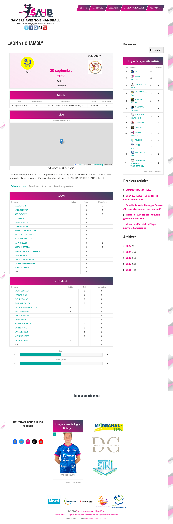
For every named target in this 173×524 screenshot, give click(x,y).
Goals (86, 202)
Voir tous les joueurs (73, 483)
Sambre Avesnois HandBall (90, 511)
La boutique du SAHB (134, 8)
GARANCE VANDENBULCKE (25, 231)
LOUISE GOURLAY (22, 291)
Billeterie (114, 8)
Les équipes (98, 8)
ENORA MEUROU (21, 340)
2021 (128, 269)
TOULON (136, 140)
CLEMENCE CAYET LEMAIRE (25, 239)
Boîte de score (18, 186)
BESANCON (137, 122)
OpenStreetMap (97, 165)
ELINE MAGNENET (22, 226)
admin (57, 515)
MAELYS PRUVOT (21, 210)
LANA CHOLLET (21, 243)
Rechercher (129, 44)
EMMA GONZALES (22, 316)
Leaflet (78, 165)
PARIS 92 (136, 127)
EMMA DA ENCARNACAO (24, 259)
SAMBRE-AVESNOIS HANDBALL (35, 20)
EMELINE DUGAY (21, 299)
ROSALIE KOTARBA (22, 247)
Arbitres (46, 186)
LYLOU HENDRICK (21, 222)
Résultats (34, 186)
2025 (128, 245)
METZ (135, 72)
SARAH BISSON (21, 320)
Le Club (84, 8)
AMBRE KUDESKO (22, 268)
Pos (126, 67)
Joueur (16, 202)
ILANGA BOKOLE (21, 332)
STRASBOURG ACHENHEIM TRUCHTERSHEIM (138, 163)
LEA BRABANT (20, 206)
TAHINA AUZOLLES (22, 303)
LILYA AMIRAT (20, 218)
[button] (61, 141)
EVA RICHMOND (21, 328)
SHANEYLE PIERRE (22, 336)
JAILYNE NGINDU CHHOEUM (26, 307)
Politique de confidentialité (85, 515)
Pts (151, 67)
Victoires (158, 67)
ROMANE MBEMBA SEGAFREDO (27, 251)
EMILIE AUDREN (21, 255)
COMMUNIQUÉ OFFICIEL (138, 189)
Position (73, 202)
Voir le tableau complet (152, 172)
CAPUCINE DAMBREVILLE (24, 235)
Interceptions (102, 202)
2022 (128, 263)
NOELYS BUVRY (20, 214)
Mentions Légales (67, 515)
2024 (128, 251)
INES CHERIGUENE (22, 311)
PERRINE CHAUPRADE (23, 324)
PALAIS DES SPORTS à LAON (61, 120)
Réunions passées (63, 186)
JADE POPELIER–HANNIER (25, 263)
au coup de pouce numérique (96, 518)
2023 (128, 257)
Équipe (133, 67)
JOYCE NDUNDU (21, 295)
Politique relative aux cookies (107, 515)
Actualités (155, 8)
